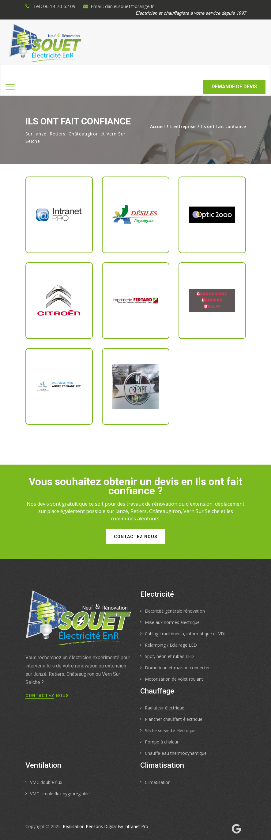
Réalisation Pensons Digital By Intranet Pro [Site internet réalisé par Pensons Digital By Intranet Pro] (105, 826)
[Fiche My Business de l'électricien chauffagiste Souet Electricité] (236, 829)
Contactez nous (135, 536)
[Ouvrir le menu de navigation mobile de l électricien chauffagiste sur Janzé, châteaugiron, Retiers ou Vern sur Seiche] (10, 86)
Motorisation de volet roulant (174, 679)
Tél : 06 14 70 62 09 (50, 6)
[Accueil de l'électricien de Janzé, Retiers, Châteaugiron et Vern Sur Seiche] (45, 42)
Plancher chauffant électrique (173, 719)
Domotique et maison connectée (178, 668)
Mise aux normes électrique (172, 622)
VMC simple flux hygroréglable (60, 793)
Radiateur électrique (164, 708)
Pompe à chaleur (162, 742)
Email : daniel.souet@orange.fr (118, 6)
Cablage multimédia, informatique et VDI (185, 634)
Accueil (157, 126)
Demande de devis (234, 86)
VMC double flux (46, 782)
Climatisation (158, 782)
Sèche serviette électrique (170, 730)
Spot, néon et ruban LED (169, 656)
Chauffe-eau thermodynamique (176, 753)
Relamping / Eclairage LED (171, 645)
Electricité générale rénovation (175, 611)
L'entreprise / (185, 126)
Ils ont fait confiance (223, 126)
